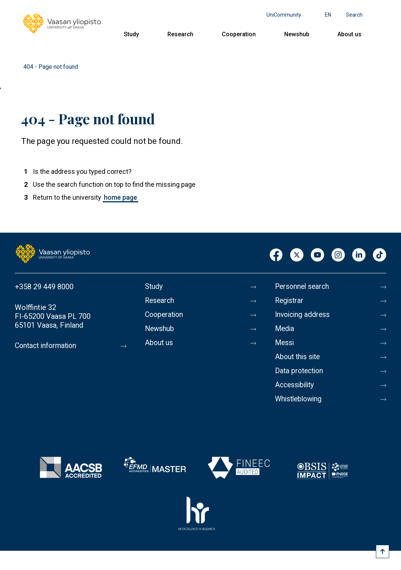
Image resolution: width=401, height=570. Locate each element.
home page (120, 197)
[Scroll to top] (382, 551)
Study (131, 34)
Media (285, 328)
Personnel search (303, 286)
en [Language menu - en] (328, 15)
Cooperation (239, 34)
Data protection (300, 371)
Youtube (317, 255)
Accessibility (296, 385)
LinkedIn (359, 255)
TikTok (379, 255)
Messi (285, 342)
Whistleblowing (300, 399)
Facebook (276, 255)
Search (354, 15)
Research (180, 34)
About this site (298, 357)
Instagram (338, 255)
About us (349, 34)
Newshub (296, 34)
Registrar (290, 300)
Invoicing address (303, 314)
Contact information (47, 345)
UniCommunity (283, 15)
